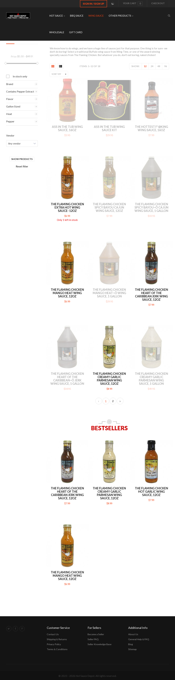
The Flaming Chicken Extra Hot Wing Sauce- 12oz (67, 207)
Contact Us (53, 634)
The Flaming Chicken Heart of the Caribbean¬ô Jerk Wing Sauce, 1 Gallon (67, 378)
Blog (130, 644)
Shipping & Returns (57, 639)
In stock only (20, 76)
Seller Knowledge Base (99, 644)
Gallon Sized (13, 106)
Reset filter (22, 166)
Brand (9, 84)
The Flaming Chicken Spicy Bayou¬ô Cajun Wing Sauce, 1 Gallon (151, 207)
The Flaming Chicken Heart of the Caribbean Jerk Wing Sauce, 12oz (151, 294)
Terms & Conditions (57, 649)
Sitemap (132, 649)
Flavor (9, 98)
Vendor (10, 135)
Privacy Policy (54, 644)
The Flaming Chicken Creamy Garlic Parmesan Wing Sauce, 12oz (109, 378)
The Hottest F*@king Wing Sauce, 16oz (151, 128)
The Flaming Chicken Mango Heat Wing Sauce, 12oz (67, 293)
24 (152, 66)
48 (158, 66)
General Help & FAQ (138, 639)
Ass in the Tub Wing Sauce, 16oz (67, 128)
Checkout (158, 3)
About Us (133, 634)
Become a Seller (96, 634)
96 (165, 66)
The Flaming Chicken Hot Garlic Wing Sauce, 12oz (151, 491)
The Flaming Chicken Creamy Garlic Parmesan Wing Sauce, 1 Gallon (151, 378)
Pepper (10, 121)
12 (145, 66)
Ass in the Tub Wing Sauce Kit (109, 128)
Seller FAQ (93, 639)
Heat (9, 113)
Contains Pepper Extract (20, 91)
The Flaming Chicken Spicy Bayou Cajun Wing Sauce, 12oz (109, 207)
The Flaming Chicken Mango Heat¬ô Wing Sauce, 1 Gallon (109, 293)
